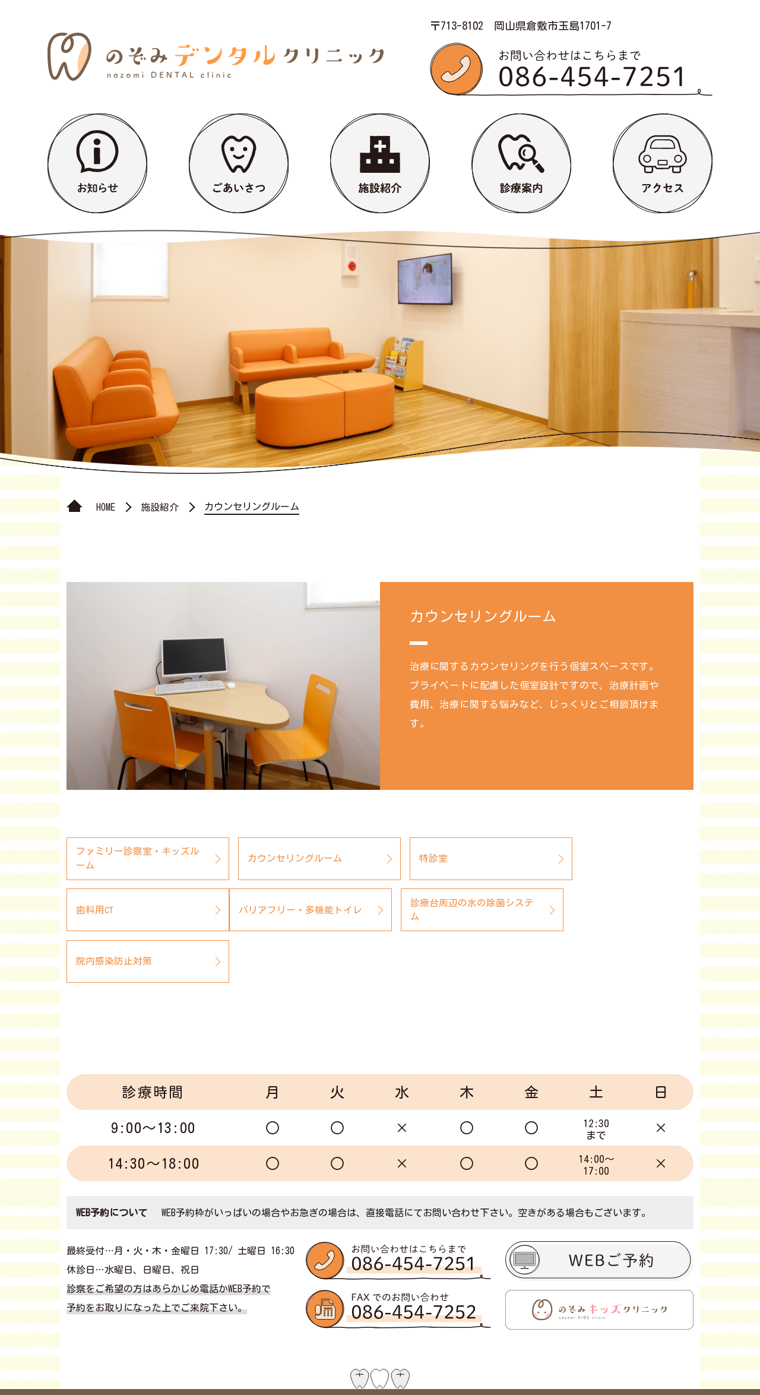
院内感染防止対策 (432, 910)
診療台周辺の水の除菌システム (292, 910)
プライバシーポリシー (632, 1364)
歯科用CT (572, 858)
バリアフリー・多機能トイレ (133, 910)
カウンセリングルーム (282, 858)
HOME (105, 507)
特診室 (408, 858)
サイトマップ (515, 1364)
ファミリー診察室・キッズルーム (133, 859)
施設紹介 (160, 507)
